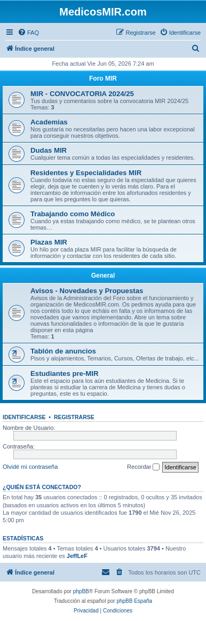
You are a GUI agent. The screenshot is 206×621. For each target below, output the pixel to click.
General (103, 275)
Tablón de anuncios (63, 351)
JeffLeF (77, 556)
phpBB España (134, 601)
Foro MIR (103, 78)
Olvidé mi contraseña (30, 466)
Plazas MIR (48, 242)
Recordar (143, 467)
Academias (49, 122)
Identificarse (24, 417)
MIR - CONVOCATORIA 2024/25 (82, 94)
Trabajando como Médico (72, 214)
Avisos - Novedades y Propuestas (86, 291)
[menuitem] (28, 32)
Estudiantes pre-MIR (64, 374)
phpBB (81, 591)
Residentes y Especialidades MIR (85, 173)
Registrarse (74, 417)
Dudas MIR (48, 150)
